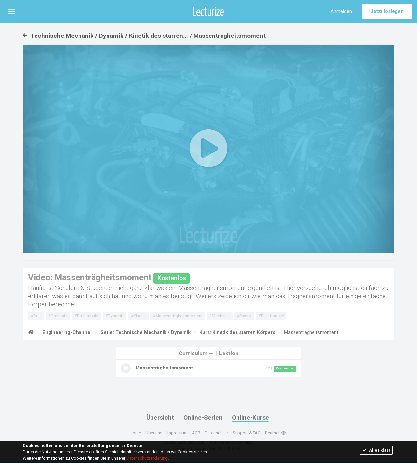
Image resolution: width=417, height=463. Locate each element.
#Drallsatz (57, 315)
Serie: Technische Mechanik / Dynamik (145, 332)
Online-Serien (203, 417)
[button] (11, 11)
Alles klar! (376, 450)
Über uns (153, 432)
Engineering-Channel (66, 332)
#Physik (244, 315)
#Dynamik (114, 315)
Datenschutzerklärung (147, 458)
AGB (196, 432)
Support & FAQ (247, 432)
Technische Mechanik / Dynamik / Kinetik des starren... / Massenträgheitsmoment (144, 35)
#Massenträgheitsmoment (178, 315)
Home (135, 432)
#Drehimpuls (86, 315)
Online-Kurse (250, 417)
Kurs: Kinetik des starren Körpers (236, 332)
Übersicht (160, 417)
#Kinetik (138, 315)
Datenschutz (216, 432)
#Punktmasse (271, 315)
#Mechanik (219, 315)
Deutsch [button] (275, 432)
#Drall (36, 315)
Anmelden (341, 11)
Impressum (177, 432)
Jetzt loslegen (387, 11)
